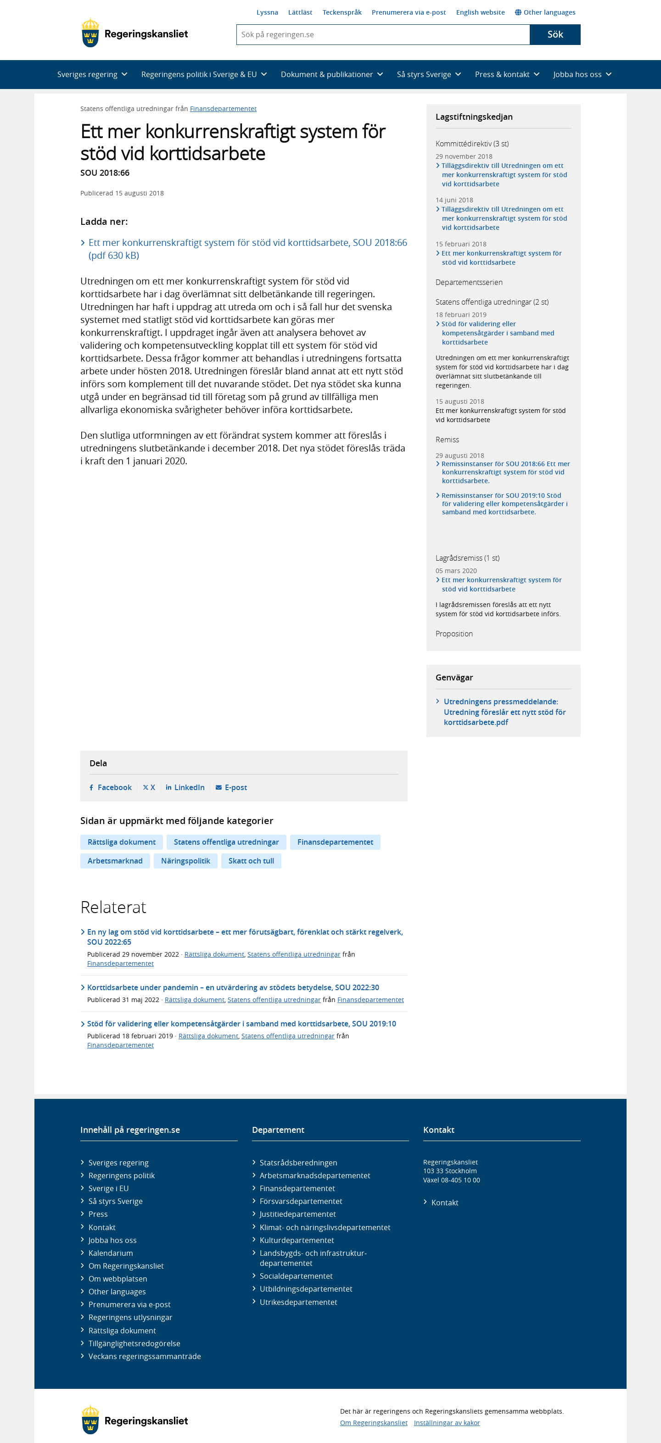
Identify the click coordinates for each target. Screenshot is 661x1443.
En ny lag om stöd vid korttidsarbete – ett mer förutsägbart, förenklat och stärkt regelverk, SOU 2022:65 (245, 937)
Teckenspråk (342, 12)
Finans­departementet (297, 1188)
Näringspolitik (185, 861)
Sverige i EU (109, 1188)
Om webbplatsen (118, 1279)
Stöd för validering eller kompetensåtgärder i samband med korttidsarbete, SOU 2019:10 (241, 1024)
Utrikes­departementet (298, 1302)
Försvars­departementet (301, 1201)
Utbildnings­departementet (306, 1289)
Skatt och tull (251, 861)
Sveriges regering (119, 1163)
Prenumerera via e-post (409, 12)
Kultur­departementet (297, 1240)
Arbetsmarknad (115, 861)
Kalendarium (111, 1253)
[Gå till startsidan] (134, 32)
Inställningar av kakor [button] (447, 1422)
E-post (236, 787)
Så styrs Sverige (116, 1201)
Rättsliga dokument (122, 842)
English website (480, 12)
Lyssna (267, 12)
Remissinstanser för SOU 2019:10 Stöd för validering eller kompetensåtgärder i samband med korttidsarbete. (505, 503)
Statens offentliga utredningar (226, 842)
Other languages (545, 12)
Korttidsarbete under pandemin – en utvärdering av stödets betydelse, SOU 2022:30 (233, 987)
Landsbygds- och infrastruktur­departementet (313, 1258)
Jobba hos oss (113, 1240)
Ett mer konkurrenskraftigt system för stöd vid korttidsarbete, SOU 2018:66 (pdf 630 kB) (248, 249)
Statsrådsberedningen (298, 1163)
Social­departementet (296, 1276)
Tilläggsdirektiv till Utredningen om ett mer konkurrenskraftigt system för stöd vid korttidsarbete (504, 174)
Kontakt (102, 1227)
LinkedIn (189, 787)
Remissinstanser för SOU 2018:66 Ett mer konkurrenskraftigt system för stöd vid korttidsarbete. (506, 472)
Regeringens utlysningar (131, 1317)
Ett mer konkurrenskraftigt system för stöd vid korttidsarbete (502, 258)
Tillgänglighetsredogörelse (134, 1343)
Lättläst (300, 12)
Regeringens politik (122, 1175)
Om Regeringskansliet (126, 1266)
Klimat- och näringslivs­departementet (325, 1227)
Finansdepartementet (223, 108)
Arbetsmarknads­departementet (315, 1175)
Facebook (115, 787)
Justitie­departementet (298, 1214)
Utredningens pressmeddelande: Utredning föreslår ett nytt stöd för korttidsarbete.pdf (505, 711)
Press (98, 1214)
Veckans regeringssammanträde (145, 1356)
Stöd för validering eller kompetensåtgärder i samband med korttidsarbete (498, 332)
